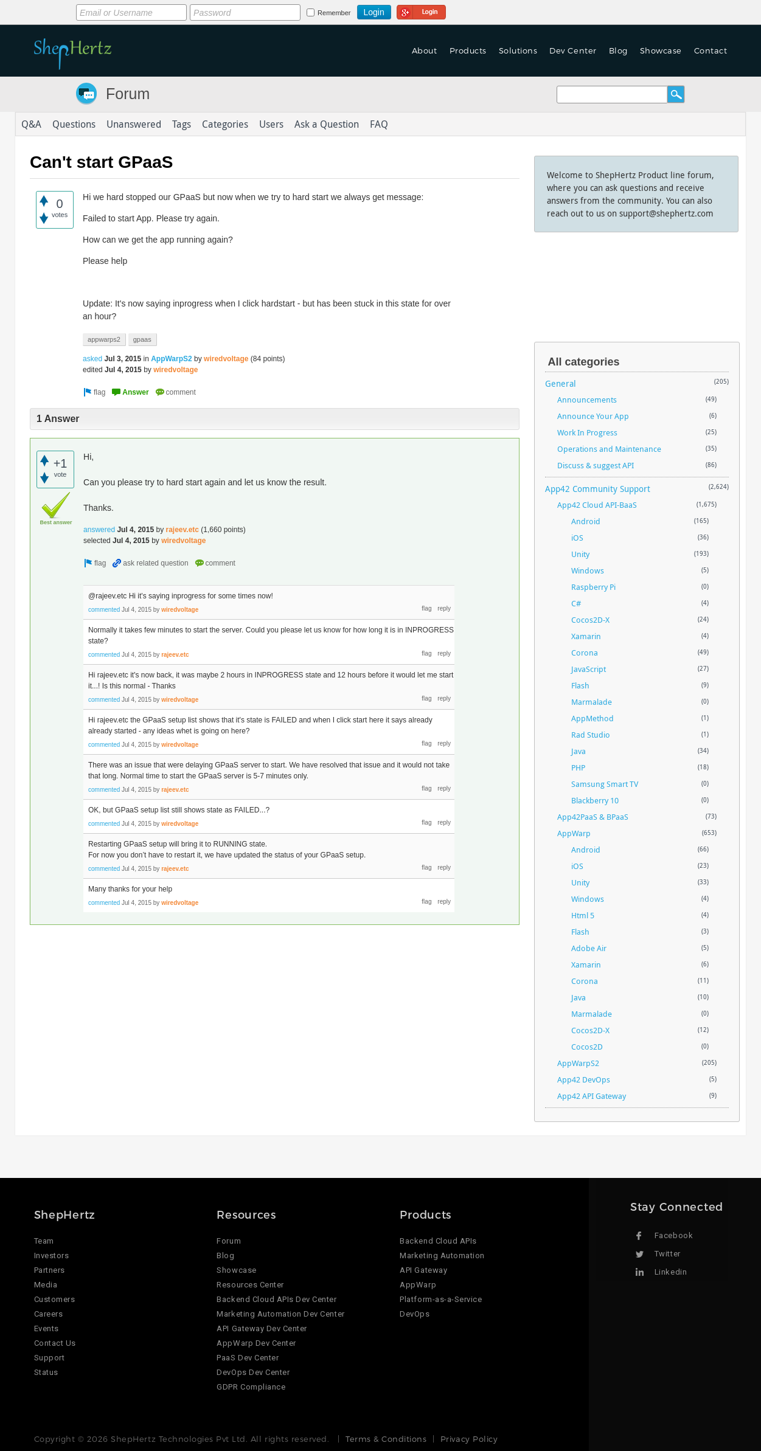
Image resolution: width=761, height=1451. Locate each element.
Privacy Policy (469, 1439)
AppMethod (592, 718)
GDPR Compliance (251, 1386)
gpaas (142, 339)
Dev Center (572, 50)
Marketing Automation (442, 1255)
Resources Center (250, 1284)
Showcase (661, 50)
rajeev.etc (182, 529)
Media (46, 1284)
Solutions (518, 50)
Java (578, 751)
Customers (54, 1299)
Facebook (674, 1235)
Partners (49, 1270)
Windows (587, 570)
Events (46, 1328)
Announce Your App (593, 415)
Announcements (587, 399)
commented (104, 609)
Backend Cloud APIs (438, 1240)
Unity (580, 554)
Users (271, 124)
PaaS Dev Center (248, 1357)
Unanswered (133, 124)
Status (46, 1372)
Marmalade (591, 701)
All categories (584, 362)
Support (49, 1357)
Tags (181, 124)
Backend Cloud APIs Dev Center (276, 1299)
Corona (584, 652)
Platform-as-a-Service (441, 1299)
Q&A (31, 124)
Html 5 (582, 915)
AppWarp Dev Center (256, 1343)
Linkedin (671, 1271)
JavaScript (588, 668)
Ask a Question (326, 124)
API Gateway (423, 1270)
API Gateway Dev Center (262, 1328)
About (424, 50)
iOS (577, 537)
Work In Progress (587, 432)
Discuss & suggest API (595, 465)
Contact (711, 50)
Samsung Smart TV (604, 783)
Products (468, 50)
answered (99, 529)
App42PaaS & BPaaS (592, 816)
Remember (334, 12)
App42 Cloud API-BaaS (597, 504)
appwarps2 (104, 339)
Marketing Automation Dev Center (280, 1313)
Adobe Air (588, 948)
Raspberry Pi (593, 586)
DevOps (414, 1313)
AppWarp (574, 833)
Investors (51, 1255)
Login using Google (421, 10)
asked (92, 359)
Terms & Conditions (386, 1439)
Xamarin (586, 636)
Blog (618, 50)
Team (44, 1240)
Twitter (668, 1253)
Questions (74, 124)
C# (576, 603)
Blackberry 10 (595, 800)
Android (585, 521)
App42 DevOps (583, 1079)
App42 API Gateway (591, 1095)
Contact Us (55, 1343)
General (560, 383)
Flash (580, 685)
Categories (225, 124)
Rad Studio (590, 734)
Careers (48, 1313)
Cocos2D (587, 1046)
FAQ (379, 124)
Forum (128, 93)
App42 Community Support (597, 488)
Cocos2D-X (590, 619)
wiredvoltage (226, 359)
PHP (578, 767)
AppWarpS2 (171, 359)
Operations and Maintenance (609, 448)
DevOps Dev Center (253, 1372)
